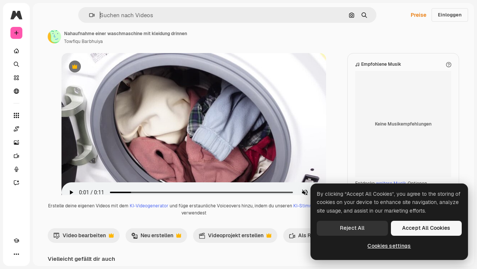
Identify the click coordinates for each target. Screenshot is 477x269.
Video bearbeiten (140, 244)
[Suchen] (44, 64)
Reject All (352, 228)
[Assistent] (44, 183)
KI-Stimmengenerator (218, 220)
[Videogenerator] (44, 156)
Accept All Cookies (426, 228)
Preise (418, 15)
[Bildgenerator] (44, 142)
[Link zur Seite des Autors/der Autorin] (111, 36)
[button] (117, 15)
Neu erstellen (213, 244)
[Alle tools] (44, 115)
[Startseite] (44, 51)
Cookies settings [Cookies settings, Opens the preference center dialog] (389, 245)
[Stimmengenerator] (44, 169)
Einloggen (450, 15)
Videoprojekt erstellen (291, 244)
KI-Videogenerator (210, 213)
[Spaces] (44, 129)
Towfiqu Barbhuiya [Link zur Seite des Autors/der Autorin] (140, 41)
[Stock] (44, 78)
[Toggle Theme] (30, 254)
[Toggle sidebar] (73, 15)
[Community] (44, 91)
